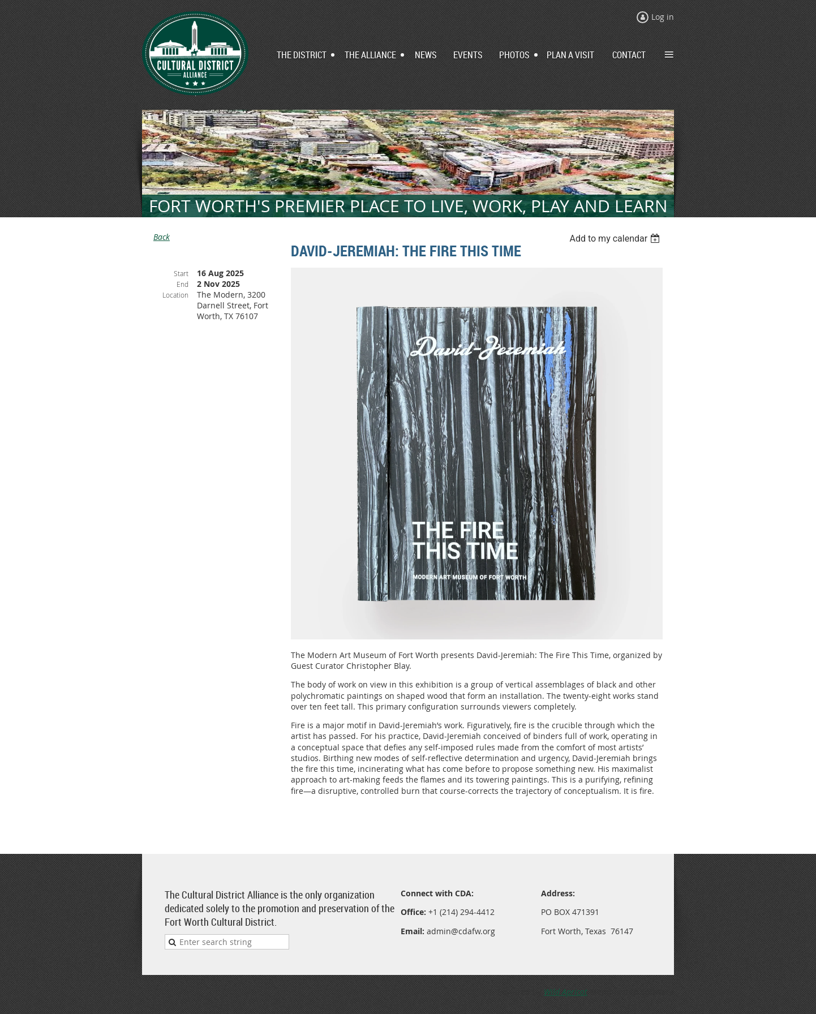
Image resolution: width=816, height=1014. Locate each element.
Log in (662, 16)
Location (175, 294)
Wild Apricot (565, 991)
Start (181, 273)
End (182, 284)
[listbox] (616, 238)
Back (161, 236)
